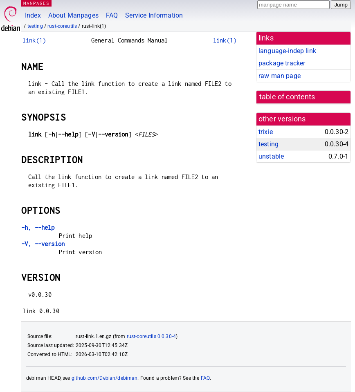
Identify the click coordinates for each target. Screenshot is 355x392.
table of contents (287, 97)
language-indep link (287, 51)
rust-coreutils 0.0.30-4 (151, 336)
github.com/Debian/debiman (105, 378)
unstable (271, 156)
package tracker (281, 63)
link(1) (34, 40)
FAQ (112, 15)
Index (33, 15)
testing (35, 26)
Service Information (154, 15)
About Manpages (73, 15)
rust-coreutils (62, 26)
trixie (265, 132)
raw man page (279, 76)
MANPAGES (36, 3)
